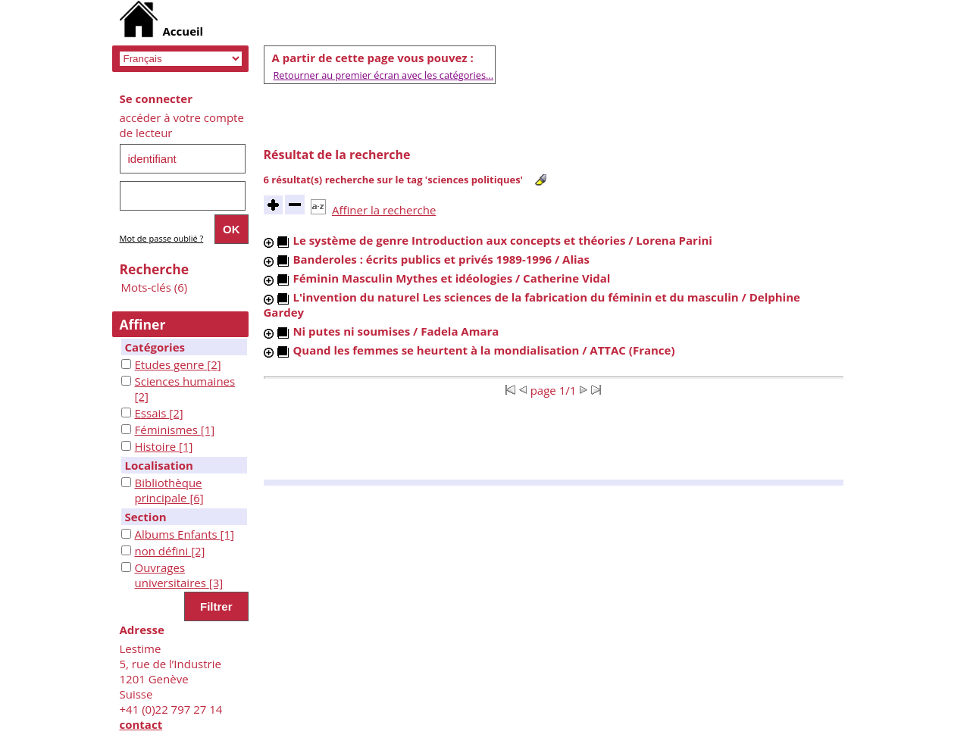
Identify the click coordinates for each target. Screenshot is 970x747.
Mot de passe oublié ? (162, 238)
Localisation (159, 465)
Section (146, 516)
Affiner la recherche (384, 209)
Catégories (155, 347)
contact (141, 724)
